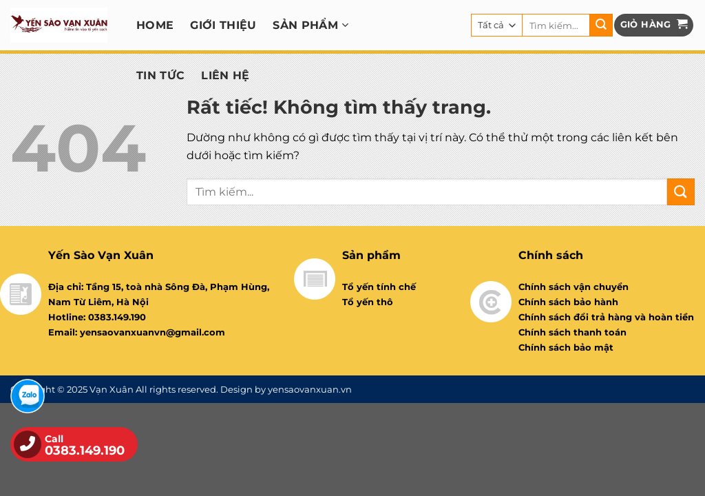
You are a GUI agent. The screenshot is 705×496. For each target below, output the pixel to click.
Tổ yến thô (367, 301)
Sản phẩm (310, 25)
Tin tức (160, 75)
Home (154, 25)
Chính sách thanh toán (572, 332)
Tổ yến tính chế (379, 286)
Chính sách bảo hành (568, 301)
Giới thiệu (223, 25)
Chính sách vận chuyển (573, 286)
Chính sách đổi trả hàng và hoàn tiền (606, 316)
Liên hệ (225, 75)
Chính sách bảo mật (565, 347)
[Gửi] (601, 25)
